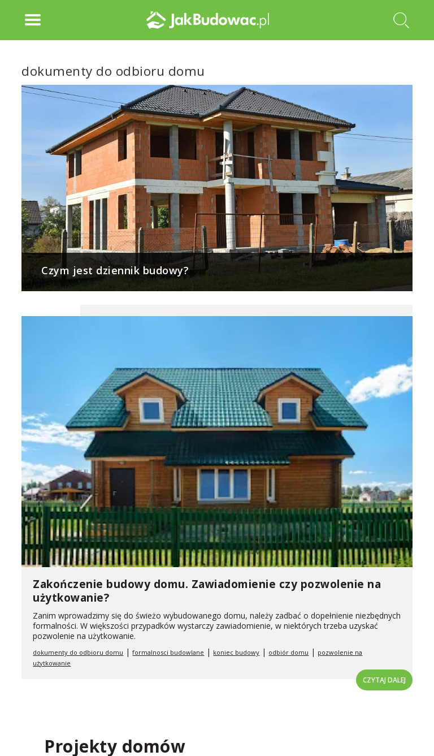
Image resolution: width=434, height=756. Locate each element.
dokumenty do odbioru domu (78, 652)
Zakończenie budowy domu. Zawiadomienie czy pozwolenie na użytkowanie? (207, 591)
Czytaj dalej (384, 680)
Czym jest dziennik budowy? (115, 270)
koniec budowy (236, 652)
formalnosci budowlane (168, 652)
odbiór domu (288, 652)
